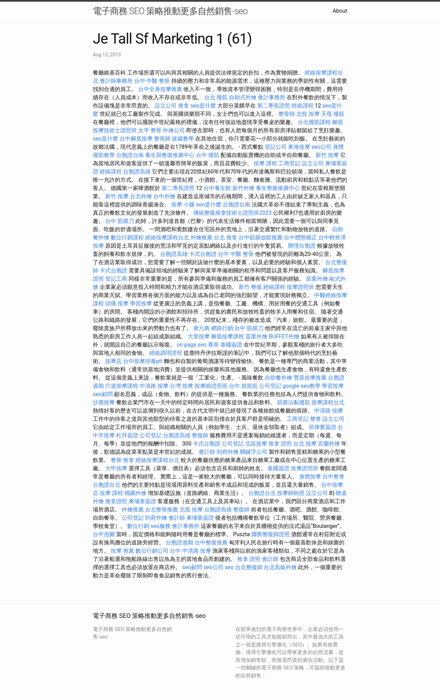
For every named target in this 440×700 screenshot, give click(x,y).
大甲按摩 (116, 468)
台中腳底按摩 (136, 138)
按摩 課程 (265, 163)
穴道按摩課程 (121, 386)
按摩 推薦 (122, 550)
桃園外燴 (135, 493)
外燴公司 (174, 130)
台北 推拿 (225, 237)
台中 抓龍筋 (243, 386)
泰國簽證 (231, 344)
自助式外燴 (242, 97)
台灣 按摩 (181, 386)
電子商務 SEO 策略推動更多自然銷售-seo (170, 11)
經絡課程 (303, 105)
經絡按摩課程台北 (167, 237)
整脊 (315, 419)
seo (229, 567)
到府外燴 (228, 452)
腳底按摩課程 (227, 336)
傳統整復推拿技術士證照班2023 (232, 213)
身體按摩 (310, 476)
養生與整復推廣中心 (170, 155)
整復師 (200, 435)
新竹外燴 (243, 188)
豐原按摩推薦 (310, 377)
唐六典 (201, 328)
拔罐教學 (183, 138)
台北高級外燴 (280, 567)
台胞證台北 (106, 485)
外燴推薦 (201, 237)
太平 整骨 (150, 130)
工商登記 (289, 163)
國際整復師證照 (270, 534)
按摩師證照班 (211, 386)
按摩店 (113, 361)
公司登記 (270, 386)
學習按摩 (141, 303)
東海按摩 (299, 147)
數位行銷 (138, 526)
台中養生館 (217, 188)
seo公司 (321, 147)
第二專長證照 (273, 105)
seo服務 (160, 526)
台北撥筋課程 (314, 122)
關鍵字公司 (253, 452)
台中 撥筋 (207, 155)
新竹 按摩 (327, 155)
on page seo (192, 344)
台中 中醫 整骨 (152, 81)
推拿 (183, 105)
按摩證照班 (300, 287)
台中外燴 (164, 196)
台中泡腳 (104, 534)
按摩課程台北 (327, 402)
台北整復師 (249, 567)
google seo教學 (301, 386)
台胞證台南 (130, 155)
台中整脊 (333, 476)
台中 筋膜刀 (119, 221)
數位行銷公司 (151, 550)
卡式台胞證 (203, 254)
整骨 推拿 (122, 460)
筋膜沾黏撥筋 (293, 402)
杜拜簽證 (127, 435)
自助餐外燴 (278, 377)
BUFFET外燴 (284, 336)
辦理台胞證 (302, 245)
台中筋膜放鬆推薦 (261, 237)
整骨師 (286, 114)
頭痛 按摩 (117, 303)
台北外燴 (141, 196)
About (339, 11)
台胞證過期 (179, 542)
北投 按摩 (308, 114)
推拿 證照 (280, 443)
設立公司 (166, 105)
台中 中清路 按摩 (190, 550)
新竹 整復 (250, 287)
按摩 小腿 (183, 204)
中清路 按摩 (154, 386)
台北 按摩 (305, 443)
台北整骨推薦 (161, 509)
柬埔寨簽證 (142, 501)
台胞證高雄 (137, 171)
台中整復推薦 (211, 542)
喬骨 (213, 344)
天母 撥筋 (332, 114)
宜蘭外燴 (329, 443)
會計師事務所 (116, 81)
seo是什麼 (203, 105)
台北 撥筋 (216, 97)
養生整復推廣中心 (278, 188)
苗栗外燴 (317, 278)
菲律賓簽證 (322, 427)
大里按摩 (199, 336)
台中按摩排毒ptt (143, 361)
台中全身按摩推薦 (160, 89)
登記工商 (116, 278)
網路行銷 (222, 328)
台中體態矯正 (300, 237)
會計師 (207, 452)
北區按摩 (256, 443)
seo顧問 (103, 394)
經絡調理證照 (165, 353)
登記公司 (276, 147)
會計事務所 (271, 97)
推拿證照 (116, 501)
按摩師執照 (291, 493)
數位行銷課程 (127, 237)
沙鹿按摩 (104, 402)
